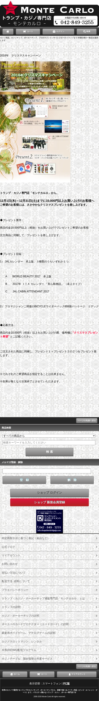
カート (28, 31)
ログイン (58, 31)
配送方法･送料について (16, 581)
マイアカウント (11, 555)
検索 (86, 31)
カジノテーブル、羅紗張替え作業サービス (27, 658)
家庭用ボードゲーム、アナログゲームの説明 (28, 633)
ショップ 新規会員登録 (49, 502)
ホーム (15, 674)
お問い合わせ (10, 564)
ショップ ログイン (49, 492)
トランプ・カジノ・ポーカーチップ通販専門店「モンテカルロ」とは (43, 598)
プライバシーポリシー (15, 589)
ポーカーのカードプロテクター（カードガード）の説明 (35, 624)
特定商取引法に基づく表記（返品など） (26, 538)
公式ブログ (8, 546)
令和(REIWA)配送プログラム (19, 650)
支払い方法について (14, 572)
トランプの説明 (11, 607)
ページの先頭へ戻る (87, 420)
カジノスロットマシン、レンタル (22, 641)
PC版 (66, 683)
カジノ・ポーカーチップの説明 (20, 615)
